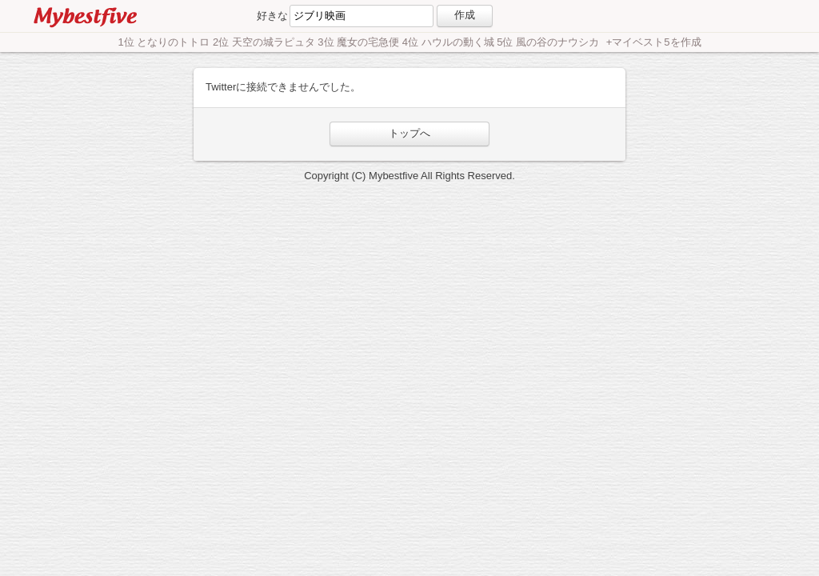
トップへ (409, 133)
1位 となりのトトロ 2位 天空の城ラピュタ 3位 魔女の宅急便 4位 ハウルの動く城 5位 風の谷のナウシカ (359, 42)
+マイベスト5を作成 (653, 42)
